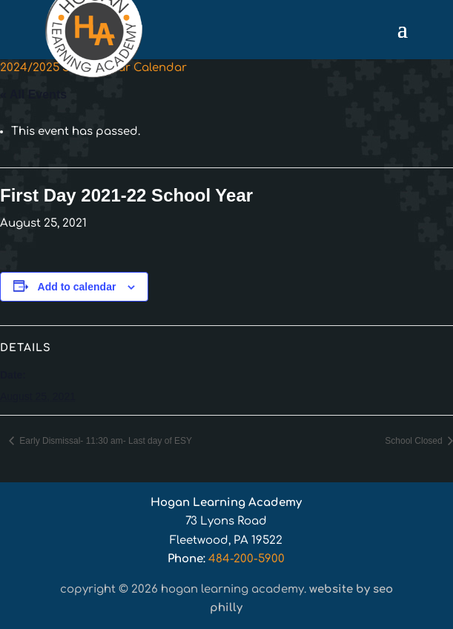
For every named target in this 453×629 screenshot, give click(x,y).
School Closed (415, 441)
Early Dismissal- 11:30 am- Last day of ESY (104, 441)
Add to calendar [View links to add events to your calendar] (77, 287)
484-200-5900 (246, 559)
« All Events (33, 94)
